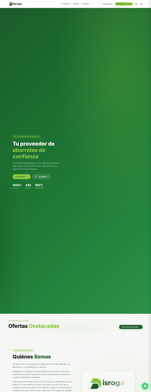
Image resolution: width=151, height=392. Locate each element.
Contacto (85, 4)
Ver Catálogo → (21, 177)
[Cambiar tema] (141, 4)
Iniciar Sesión (107, 4)
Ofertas (76, 4)
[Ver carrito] (136, 4)
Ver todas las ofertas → (131, 327)
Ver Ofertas (41, 177)
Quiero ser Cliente (124, 4)
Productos (66, 4)
